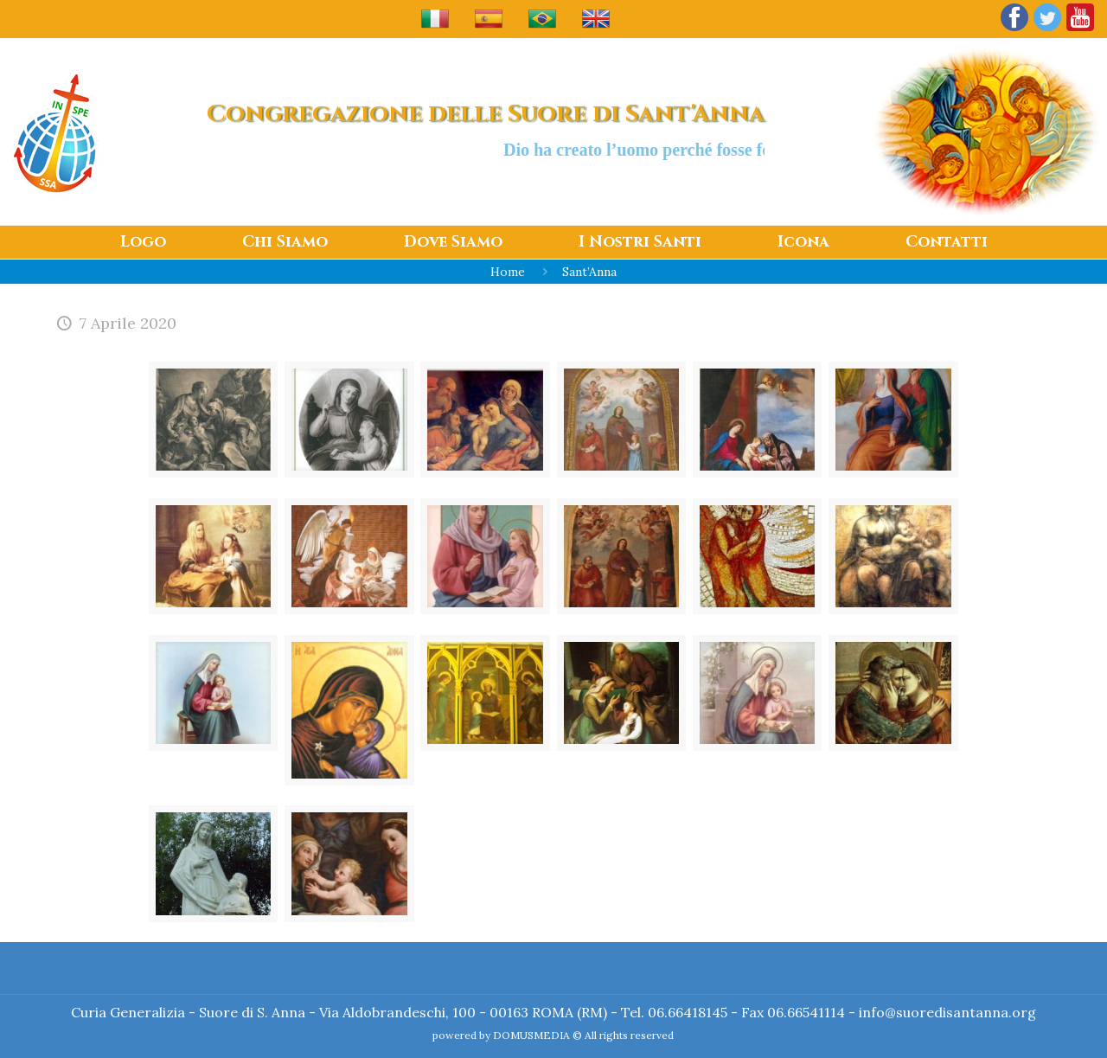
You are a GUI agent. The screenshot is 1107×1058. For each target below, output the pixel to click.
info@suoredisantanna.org (947, 1012)
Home (507, 271)
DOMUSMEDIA (531, 1035)
